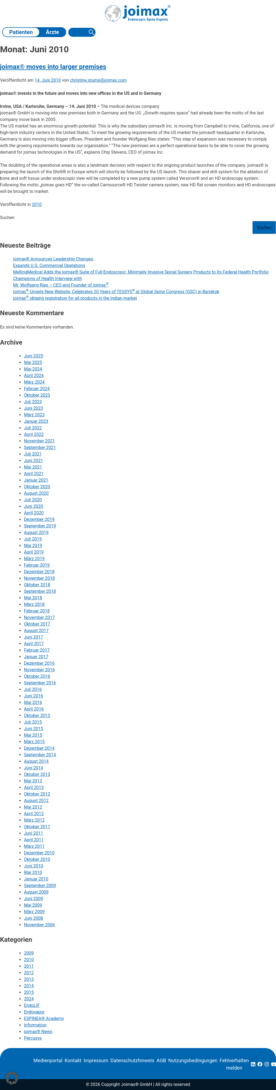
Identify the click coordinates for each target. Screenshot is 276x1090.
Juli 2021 (33, 454)
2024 (29, 998)
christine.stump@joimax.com (98, 80)
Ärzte (52, 32)
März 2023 (34, 414)
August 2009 (36, 892)
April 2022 (34, 434)
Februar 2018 (37, 611)
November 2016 (39, 669)
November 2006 (39, 924)
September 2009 (40, 885)
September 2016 (40, 682)
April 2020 (34, 512)
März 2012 (34, 820)
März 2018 (34, 604)
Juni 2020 (33, 506)
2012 (29, 972)
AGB (161, 1060)
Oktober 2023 (37, 395)
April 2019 (34, 552)
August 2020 (36, 493)
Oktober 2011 (37, 826)
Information (35, 1025)
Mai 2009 (33, 905)
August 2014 (36, 761)
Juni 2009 (33, 898)
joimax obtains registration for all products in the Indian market (75, 298)
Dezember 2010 (39, 852)
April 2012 (34, 813)
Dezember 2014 (39, 748)
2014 (29, 985)
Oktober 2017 (37, 624)
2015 (29, 992)
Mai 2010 (33, 872)
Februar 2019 (37, 565)
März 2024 (34, 382)
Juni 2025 (33, 356)
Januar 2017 (36, 656)
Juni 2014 (33, 767)
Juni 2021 (33, 460)
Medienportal (47, 1060)
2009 (29, 953)
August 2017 (36, 630)
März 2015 (34, 741)
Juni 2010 (33, 866)
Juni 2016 (33, 696)
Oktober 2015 (37, 715)
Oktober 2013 (37, 774)
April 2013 (34, 787)
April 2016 (34, 709)
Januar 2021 (36, 480)
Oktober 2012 (37, 794)
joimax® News (38, 1031)
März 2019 (34, 558)
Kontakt (73, 1060)
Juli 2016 (33, 689)
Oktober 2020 (37, 486)
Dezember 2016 (39, 663)
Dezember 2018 (39, 571)
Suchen (7, 217)
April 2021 (34, 473)
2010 (37, 204)
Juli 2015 (33, 722)
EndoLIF (32, 1005)
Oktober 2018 (37, 584)
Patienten (21, 32)
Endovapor (34, 1012)
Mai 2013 (33, 781)
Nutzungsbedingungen (192, 1060)
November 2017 (39, 617)
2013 (29, 979)
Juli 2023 (33, 401)
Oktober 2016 (37, 676)
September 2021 (40, 447)
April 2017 (34, 643)
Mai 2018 (33, 597)
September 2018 (40, 591)
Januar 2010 (36, 879)
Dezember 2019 (39, 519)
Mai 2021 (33, 467)
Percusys (33, 1038)
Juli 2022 (33, 427)
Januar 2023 (36, 421)
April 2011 (34, 839)
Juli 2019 (33, 539)
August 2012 (36, 800)
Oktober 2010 (37, 859)
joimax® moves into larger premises (53, 67)
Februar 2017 (37, 650)
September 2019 (40, 526)
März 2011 (34, 846)
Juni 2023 (33, 408)
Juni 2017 (33, 637)
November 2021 (39, 441)
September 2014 (40, 754)
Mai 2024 (33, 369)
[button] (12, 1078)
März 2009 (34, 911)
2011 (29, 966)
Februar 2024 (37, 388)
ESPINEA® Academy (44, 1018)
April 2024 (34, 375)
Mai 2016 (33, 702)
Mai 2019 (33, 545)
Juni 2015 (33, 728)
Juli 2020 (33, 499)
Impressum (96, 1060)
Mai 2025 (33, 362)
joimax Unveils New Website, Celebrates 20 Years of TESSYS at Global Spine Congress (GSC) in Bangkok (116, 291)
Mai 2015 (33, 735)
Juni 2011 (33, 833)
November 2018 (39, 578)
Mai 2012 (33, 807)
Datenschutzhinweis (132, 1060)
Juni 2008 (33, 918)
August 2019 (36, 532)
